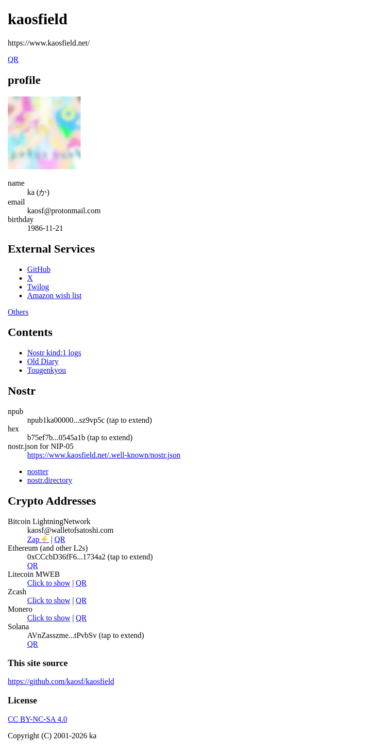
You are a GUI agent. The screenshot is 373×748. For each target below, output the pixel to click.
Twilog (38, 287)
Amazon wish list (54, 295)
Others (18, 312)
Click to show (48, 583)
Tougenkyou (46, 370)
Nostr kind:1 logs (54, 353)
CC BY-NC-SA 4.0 (37, 719)
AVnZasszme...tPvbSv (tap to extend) (85, 635)
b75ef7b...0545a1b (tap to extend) (80, 437)
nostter (38, 471)
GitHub (39, 269)
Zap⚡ (38, 539)
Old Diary (42, 361)
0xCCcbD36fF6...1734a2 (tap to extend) (90, 557)
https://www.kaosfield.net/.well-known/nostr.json (103, 455)
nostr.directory (49, 480)
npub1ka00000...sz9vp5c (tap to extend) (89, 420)
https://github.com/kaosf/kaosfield (61, 681)
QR (13, 59)
